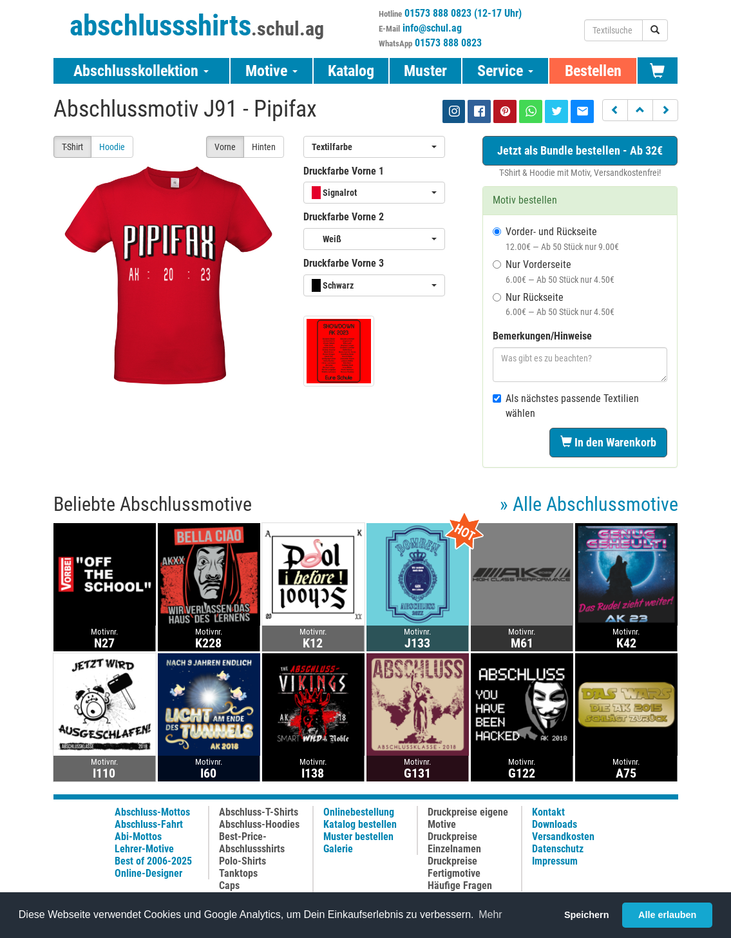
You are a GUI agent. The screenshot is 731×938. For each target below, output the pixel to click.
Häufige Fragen (460, 885)
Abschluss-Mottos (152, 812)
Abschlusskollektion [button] (141, 71)
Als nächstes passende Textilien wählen (566, 405)
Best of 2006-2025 (153, 861)
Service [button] (505, 71)
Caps (229, 885)
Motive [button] (271, 71)
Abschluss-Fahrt (149, 824)
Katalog (351, 71)
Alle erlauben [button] (667, 915)
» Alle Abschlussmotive (589, 504)
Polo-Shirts (242, 861)
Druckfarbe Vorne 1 (343, 171)
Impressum (555, 861)
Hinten (264, 147)
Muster (425, 71)
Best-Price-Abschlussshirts (252, 842)
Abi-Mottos (138, 836)
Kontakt (548, 812)
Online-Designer (148, 873)
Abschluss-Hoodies (259, 824)
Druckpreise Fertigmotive (454, 867)
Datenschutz (558, 849)
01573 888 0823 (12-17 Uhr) (463, 13)
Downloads (554, 824)
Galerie (338, 849)
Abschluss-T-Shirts (258, 812)
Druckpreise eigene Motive (468, 818)
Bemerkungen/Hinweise (542, 336)
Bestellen (593, 71)
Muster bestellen (358, 836)
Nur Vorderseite (553, 271)
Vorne (225, 147)
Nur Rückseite (553, 304)
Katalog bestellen (360, 824)
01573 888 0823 (448, 43)
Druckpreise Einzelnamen (454, 842)
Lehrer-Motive (144, 849)
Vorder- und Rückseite (556, 238)
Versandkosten (563, 836)
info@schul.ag (432, 28)
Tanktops (238, 873)
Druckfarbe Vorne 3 (343, 263)
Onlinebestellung (358, 812)
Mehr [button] (490, 914)
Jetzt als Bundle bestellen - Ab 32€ (580, 150)
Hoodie (112, 147)
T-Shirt (72, 147)
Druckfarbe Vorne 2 (343, 217)
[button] (615, 110)
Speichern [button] (586, 915)
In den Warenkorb (608, 442)
